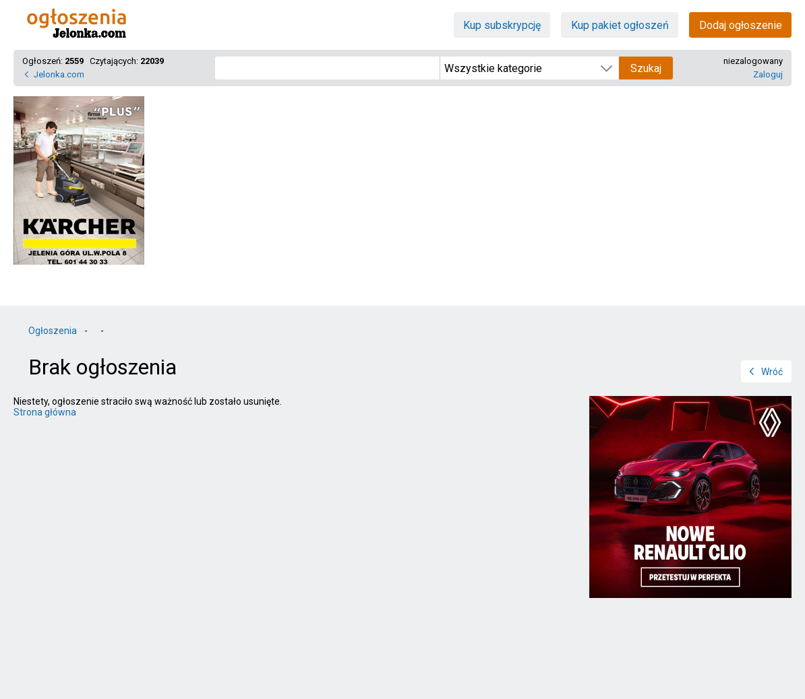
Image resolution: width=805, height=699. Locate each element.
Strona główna (44, 412)
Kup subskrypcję (502, 25)
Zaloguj (768, 74)
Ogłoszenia (52, 330)
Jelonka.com (59, 74)
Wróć (772, 371)
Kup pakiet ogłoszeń (620, 25)
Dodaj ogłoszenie (740, 25)
